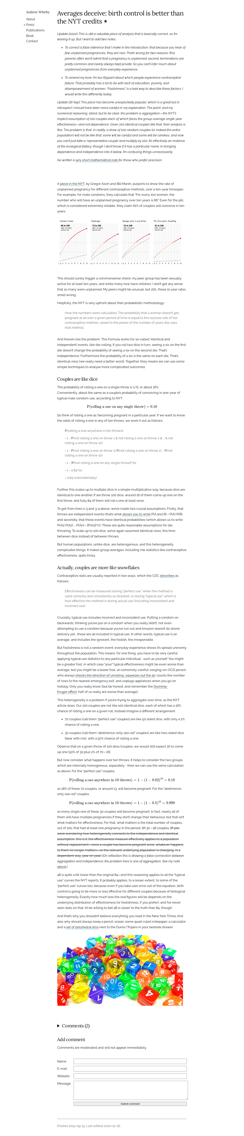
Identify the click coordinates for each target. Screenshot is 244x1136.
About (30, 19)
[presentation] (122, 407)
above (61, 867)
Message (64, 1083)
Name (61, 1061)
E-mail (62, 1068)
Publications (35, 30)
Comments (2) (75, 1026)
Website (63, 1076)
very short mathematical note (96, 160)
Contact (32, 41)
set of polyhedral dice (82, 927)
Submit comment (130, 1103)
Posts (30, 25)
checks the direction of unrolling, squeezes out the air (115, 675)
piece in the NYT (72, 184)
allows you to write (136, 514)
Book (30, 36)
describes (167, 576)
